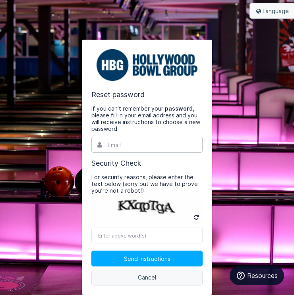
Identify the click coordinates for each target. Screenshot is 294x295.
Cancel (147, 277)
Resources (257, 275)
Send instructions (147, 258)
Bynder (147, 65)
